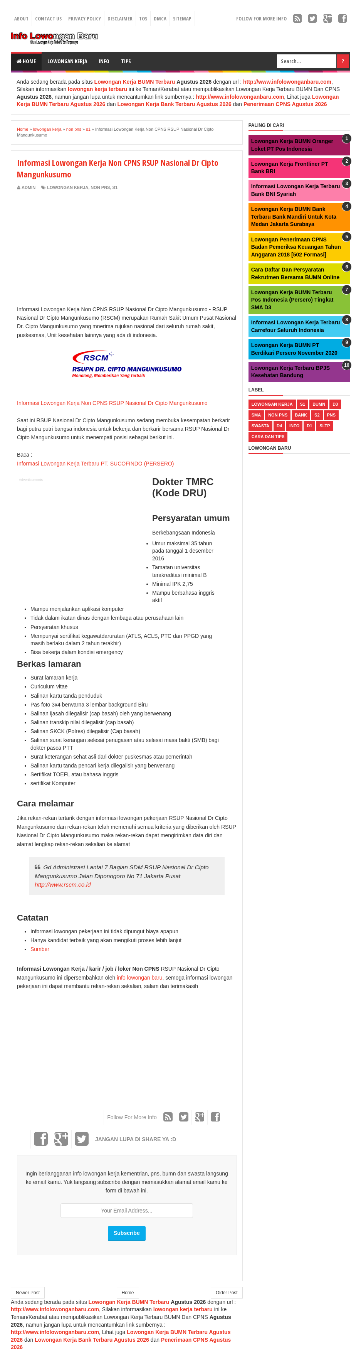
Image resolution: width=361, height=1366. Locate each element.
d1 (309, 425)
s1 (115, 187)
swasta (260, 425)
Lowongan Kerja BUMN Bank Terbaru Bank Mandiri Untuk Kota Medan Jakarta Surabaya (293, 216)
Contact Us (48, 18)
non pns (100, 187)
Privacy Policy (84, 18)
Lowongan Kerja (67, 61)
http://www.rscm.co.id (63, 884)
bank (301, 415)
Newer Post (28, 1292)
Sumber (39, 949)
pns (331, 415)
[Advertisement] (81, 248)
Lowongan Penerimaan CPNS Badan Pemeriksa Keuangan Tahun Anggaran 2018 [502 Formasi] (296, 247)
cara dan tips (268, 436)
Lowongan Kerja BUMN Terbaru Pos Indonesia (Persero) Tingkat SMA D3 (292, 299)
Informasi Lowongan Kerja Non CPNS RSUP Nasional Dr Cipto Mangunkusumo (112, 403)
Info (104, 61)
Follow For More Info (261, 18)
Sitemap (182, 18)
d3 (335, 404)
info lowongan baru (139, 978)
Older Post (227, 1292)
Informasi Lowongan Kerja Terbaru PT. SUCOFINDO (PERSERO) (95, 463)
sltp (324, 425)
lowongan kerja (67, 187)
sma (256, 415)
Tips (126, 61)
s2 (316, 415)
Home (26, 61)
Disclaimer (120, 18)
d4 (279, 425)
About (21, 18)
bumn (318, 404)
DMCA (160, 18)
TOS (143, 18)
